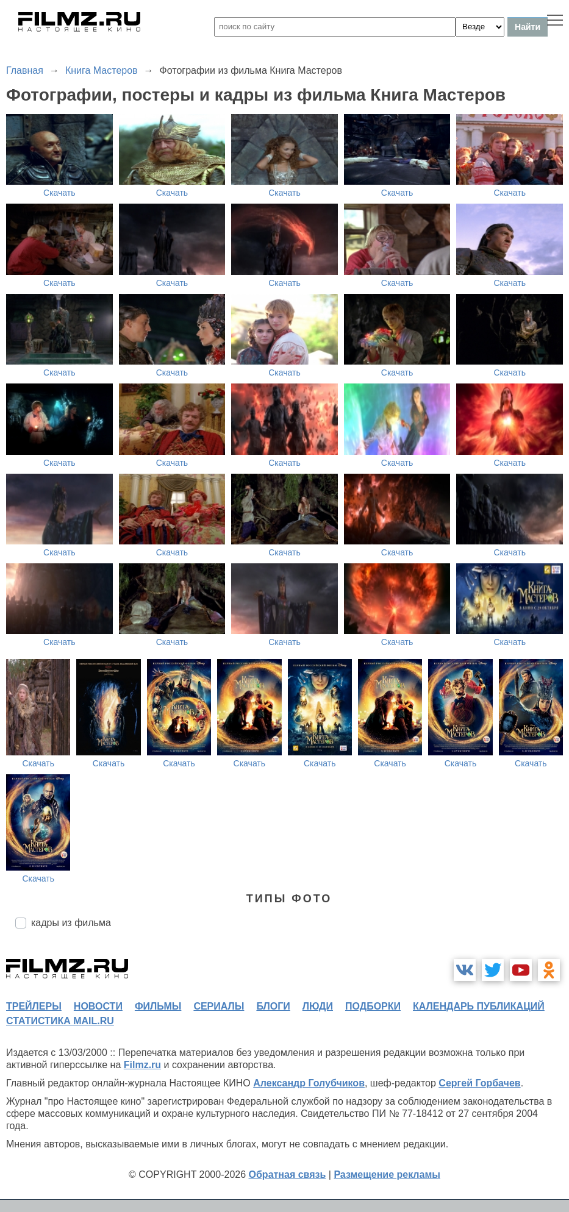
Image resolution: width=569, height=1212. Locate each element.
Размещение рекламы (387, 1174)
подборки (373, 1006)
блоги (273, 1006)
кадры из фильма (71, 923)
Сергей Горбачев (479, 1083)
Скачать (59, 193)
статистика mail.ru (60, 1021)
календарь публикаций (479, 1006)
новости (98, 1006)
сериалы (218, 1006)
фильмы (158, 1006)
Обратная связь (287, 1174)
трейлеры (34, 1006)
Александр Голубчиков (309, 1083)
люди (317, 1006)
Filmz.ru (142, 1065)
